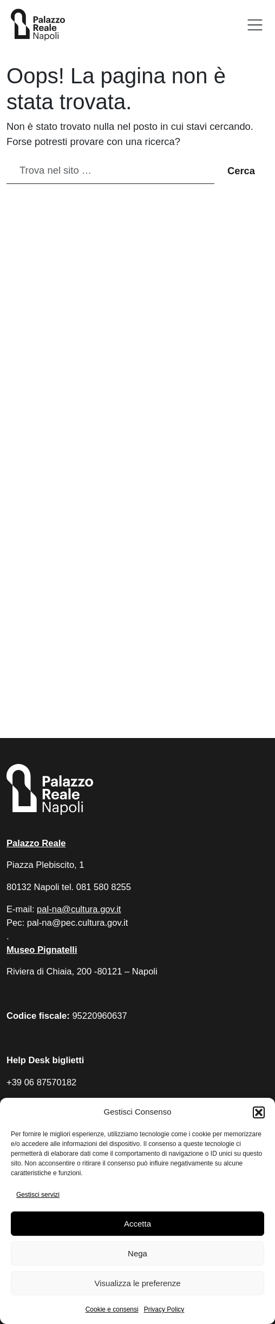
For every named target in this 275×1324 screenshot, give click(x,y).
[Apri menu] (255, 25)
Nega (137, 1253)
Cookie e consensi (112, 1309)
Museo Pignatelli (41, 950)
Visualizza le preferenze (138, 1283)
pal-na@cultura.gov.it (79, 909)
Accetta (137, 1223)
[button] (258, 1112)
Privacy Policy (164, 1309)
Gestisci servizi (38, 1194)
